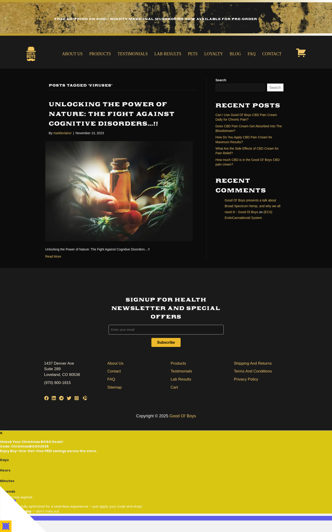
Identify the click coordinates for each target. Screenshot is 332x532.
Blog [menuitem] (235, 54)
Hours (5, 470)
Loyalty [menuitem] (213, 54)
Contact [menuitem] (272, 54)
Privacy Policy (246, 379)
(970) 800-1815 (57, 383)
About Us (115, 363)
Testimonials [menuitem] (133, 54)
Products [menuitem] (100, 54)
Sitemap (114, 387)
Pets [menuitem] (193, 54)
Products (178, 363)
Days (4, 460)
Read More (53, 256)
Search (221, 80)
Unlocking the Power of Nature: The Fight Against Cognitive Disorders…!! (112, 114)
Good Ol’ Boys (182, 416)
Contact (114, 371)
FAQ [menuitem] (252, 54)
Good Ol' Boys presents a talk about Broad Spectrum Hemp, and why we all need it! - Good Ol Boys (252, 206)
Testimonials (181, 371)
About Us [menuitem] (72, 54)
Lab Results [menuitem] (167, 54)
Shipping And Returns (253, 363)
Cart (174, 387)
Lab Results (181, 379)
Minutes (7, 481)
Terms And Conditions (253, 371)
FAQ (111, 379)
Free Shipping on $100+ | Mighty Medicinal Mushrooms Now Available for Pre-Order (155, 19)
